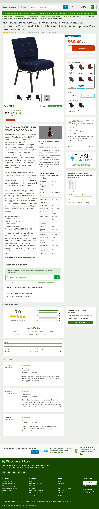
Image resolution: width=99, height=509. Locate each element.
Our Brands (61, 483)
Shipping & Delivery (90, 492)
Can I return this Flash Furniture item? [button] (20, 293)
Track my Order (90, 486)
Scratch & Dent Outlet (35, 483)
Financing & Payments (64, 488)
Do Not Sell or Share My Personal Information (57, 501)
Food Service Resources (36, 490)
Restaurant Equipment (11, 13)
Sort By (6, 342)
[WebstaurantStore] (26, 461)
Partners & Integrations (9, 493)
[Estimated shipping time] (76, 125)
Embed (54, 147)
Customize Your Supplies (9, 488)
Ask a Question (55, 106)
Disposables (63, 13)
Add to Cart (10, 120)
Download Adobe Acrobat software (83, 196)
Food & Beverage (44, 13)
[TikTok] (19, 472)
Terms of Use (41, 282)
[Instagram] (4, 472)
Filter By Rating (38, 348)
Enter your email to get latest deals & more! (19, 449)
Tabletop (55, 13)
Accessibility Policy (37, 501)
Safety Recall (33, 495)
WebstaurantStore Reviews (37, 493)
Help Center (89, 482)
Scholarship (61, 490)
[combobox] (46, 7)
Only (69, 39)
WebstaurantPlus (7, 481)
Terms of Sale (6, 501)
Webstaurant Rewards (8, 483)
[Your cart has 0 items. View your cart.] (94, 7)
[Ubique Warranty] (71, 186)
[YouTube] (9, 472)
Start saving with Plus (56, 452)
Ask (56, 277)
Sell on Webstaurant (63, 493)
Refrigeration (24, 13)
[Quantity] (70, 48)
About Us (60, 481)
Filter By (6, 348)
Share (43, 106)
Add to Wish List (81, 56)
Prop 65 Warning (29, 257)
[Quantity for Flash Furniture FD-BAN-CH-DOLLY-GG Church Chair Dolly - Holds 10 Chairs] (5, 120)
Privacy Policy (50, 282)
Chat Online (87, 489)
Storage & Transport (83, 13)
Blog (30, 481)
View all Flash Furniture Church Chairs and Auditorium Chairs (81, 164)
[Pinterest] (24, 472)
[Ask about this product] (33, 277)
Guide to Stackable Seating (83, 202)
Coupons (32, 488)
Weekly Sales (33, 486)
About (41, 147)
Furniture (72, 13)
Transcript (47, 147)
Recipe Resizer (7, 490)
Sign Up (35, 452)
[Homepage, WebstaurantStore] (14, 7)
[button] (19, 98)
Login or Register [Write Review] (80, 322)
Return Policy (61, 495)
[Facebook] (14, 472)
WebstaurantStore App (9, 486)
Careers (60, 486)
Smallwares (33, 13)
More (93, 13)
